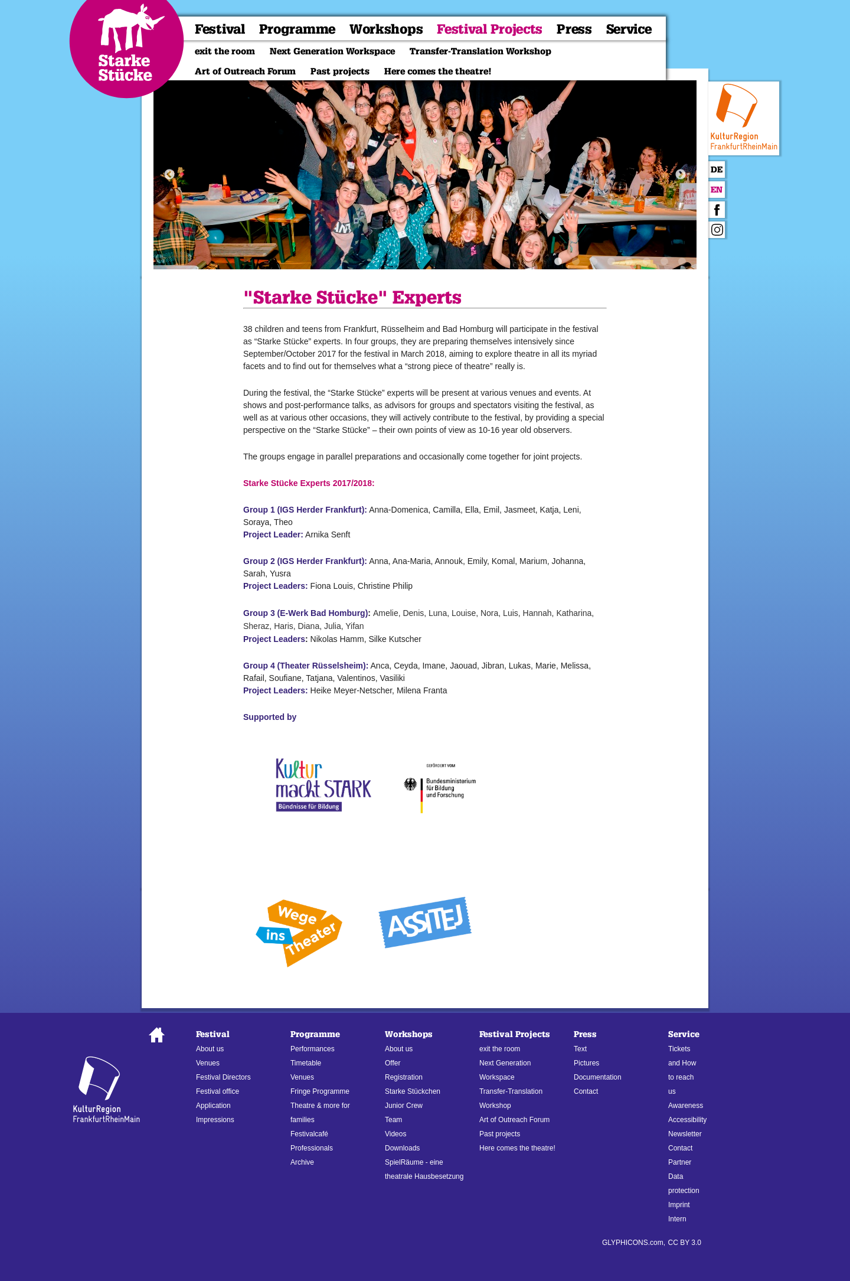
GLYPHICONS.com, (633, 1242)
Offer (392, 1063)
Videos (395, 1134)
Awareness (685, 1105)
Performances (312, 1049)
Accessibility (687, 1120)
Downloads (402, 1148)
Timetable (305, 1063)
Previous (169, 175)
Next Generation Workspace (332, 51)
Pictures (586, 1063)
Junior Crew (404, 1105)
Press (574, 29)
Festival (220, 29)
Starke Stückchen (412, 1091)
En (716, 190)
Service (629, 29)
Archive (302, 1162)
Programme (297, 29)
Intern (677, 1219)
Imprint (679, 1205)
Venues (208, 1063)
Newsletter (685, 1134)
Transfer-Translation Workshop (480, 51)
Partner (679, 1162)
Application (213, 1105)
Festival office (217, 1091)
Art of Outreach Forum (245, 71)
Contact (586, 1091)
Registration (404, 1077)
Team (393, 1120)
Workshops (386, 29)
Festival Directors (223, 1077)
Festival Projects (489, 29)
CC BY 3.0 (684, 1242)
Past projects (340, 71)
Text (580, 1049)
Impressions (215, 1120)
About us (210, 1049)
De (716, 170)
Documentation (598, 1077)
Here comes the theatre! (438, 71)
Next (680, 175)
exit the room (225, 51)
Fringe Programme (319, 1091)
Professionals (311, 1148)
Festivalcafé (309, 1134)
